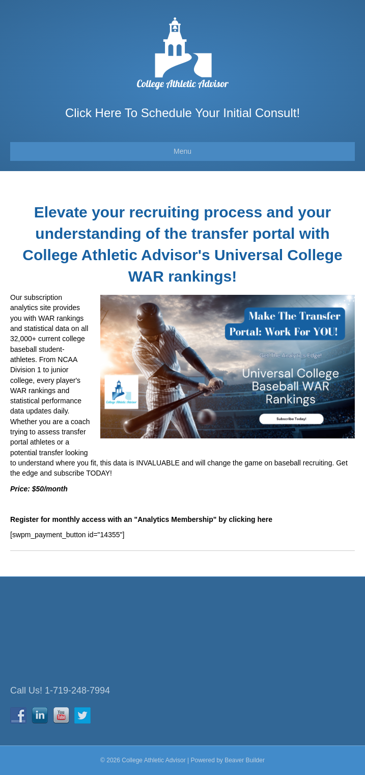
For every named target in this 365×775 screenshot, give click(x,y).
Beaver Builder (244, 760)
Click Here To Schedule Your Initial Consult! (182, 113)
